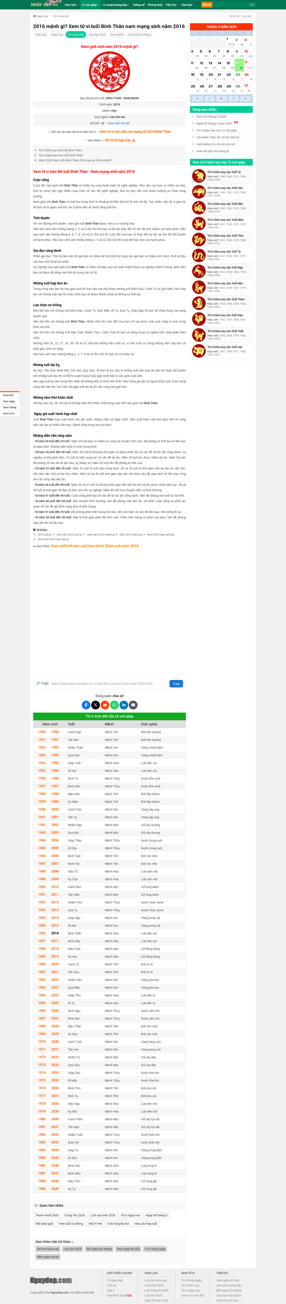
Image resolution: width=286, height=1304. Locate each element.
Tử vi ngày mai (130, 1215)
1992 (55, 747)
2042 (55, 1134)
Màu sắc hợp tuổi (146, 1224)
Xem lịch (8, 395)
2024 (55, 995)
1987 (42, 1173)
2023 (55, 987)
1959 (42, 956)
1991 (55, 739)
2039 (55, 1111)
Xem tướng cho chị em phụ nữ (215, 144)
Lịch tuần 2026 (154, 1285)
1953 (42, 910)
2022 (55, 979)
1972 (42, 1057)
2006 (55, 855)
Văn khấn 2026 (119, 1295)
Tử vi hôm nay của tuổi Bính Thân (60, 150)
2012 (55, 902)
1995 (55, 770)
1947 (42, 863)
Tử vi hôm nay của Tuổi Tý (224, 172)
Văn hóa (188, 5)
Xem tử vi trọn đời (192, 1295)
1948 (42, 871)
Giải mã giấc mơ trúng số (212, 151)
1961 (42, 972)
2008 (55, 871)
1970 (42, 1041)
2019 (55, 956)
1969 (42, 1034)
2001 (55, 817)
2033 (55, 1064)
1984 (42, 1150)
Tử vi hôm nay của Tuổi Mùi (225, 283)
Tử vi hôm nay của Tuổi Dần (225, 204)
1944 (42, 840)
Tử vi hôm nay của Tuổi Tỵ (224, 251)
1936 (42, 778)
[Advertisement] (109, 579)
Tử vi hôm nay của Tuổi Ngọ (225, 267)
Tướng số (139, 5)
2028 (55, 1026)
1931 (42, 739)
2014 (55, 917)
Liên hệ (111, 1285)
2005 (55, 848)
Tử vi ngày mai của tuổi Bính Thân (60, 155)
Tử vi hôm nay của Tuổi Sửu (225, 188)
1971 (42, 1049)
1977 (42, 1095)
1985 (42, 1157)
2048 (55, 1181)
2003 (55, 832)
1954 (42, 917)
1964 (42, 995)
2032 (55, 1057)
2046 (55, 1165)
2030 (55, 1041)
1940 (42, 809)
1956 (42, 933)
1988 (42, 1181)
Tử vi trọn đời (76, 34)
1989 (42, 1188)
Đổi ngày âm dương (99, 1249)
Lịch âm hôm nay (155, 1280)
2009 (55, 879)
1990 (55, 732)
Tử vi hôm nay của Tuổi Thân (225, 299)
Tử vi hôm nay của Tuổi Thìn (225, 236)
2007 (55, 863)
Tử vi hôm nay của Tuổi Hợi (224, 347)
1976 (42, 1088)
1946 (42, 855)
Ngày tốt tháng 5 (156, 1215)
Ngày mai (57, 34)
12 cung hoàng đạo (116, 5)
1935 (42, 770)
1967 (42, 1018)
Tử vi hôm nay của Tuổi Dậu (225, 315)
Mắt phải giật (44, 1224)
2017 (55, 941)
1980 (42, 1119)
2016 (55, 933)
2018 (55, 948)
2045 (55, 1157)
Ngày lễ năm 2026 (156, 1300)
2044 (55, 1150)
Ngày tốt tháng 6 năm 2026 (217, 123)
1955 (42, 925)
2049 (55, 1188)
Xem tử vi (8, 413)
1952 (42, 902)
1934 (42, 763)
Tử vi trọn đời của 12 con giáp (109, 716)
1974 (42, 1072)
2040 (55, 1119)
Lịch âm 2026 (73, 1249)
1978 (42, 1103)
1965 (42, 1003)
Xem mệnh (116, 34)
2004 (55, 840)
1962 (42, 979)
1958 (42, 948)
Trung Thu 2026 (74, 1215)
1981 (42, 1126)
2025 (55, 1003)
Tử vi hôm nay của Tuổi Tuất (225, 331)
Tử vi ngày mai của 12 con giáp (216, 130)
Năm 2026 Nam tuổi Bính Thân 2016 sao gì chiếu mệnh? (75, 160)
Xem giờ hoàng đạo (229, 1285)
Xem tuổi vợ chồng (139, 34)
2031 (55, 1049)
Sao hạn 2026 (97, 34)
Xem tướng (9, 407)
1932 (42, 747)
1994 (55, 763)
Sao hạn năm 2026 (228, 1295)
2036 (55, 1088)
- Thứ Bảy (240, 16)
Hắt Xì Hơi (95, 1224)
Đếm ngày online (48, 1257)
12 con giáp (90, 5)
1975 (42, 1080)
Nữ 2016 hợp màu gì (120, 140)
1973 (42, 1064)
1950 (42, 886)
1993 (55, 755)
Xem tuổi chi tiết (118, 123)
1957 (42, 941)
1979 (42, 1111)
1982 (42, 1134)
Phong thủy (155, 5)
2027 (55, 1018)
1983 (42, 1142)
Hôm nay (41, 34)
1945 (42, 848)
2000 (55, 809)
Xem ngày (9, 401)
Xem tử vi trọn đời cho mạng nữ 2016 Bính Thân (135, 131)
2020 (55, 964)
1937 (42, 786)
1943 (42, 832)
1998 (55, 793)
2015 (55, 925)
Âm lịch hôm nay (48, 1249)
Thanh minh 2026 (47, 1215)
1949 (42, 879)
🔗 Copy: (42, 683)
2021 (55, 972)
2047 (55, 1173)
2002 (55, 824)
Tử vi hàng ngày (155, 1249)
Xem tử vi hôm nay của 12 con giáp (219, 162)
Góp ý (110, 1290)
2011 (55, 894)
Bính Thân (71, 185)
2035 (55, 1080)
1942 (42, 824)
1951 (42, 894)
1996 (55, 778)
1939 (42, 801)
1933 (42, 755)
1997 (55, 786)
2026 (55, 1010)
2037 (55, 1095)
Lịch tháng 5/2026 (156, 1290)
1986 (42, 1165)
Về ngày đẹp (115, 1280)
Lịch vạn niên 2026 (103, 1215)
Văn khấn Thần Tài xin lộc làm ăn (217, 137)
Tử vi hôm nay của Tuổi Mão (225, 220)
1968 (42, 1026)
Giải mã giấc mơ (118, 1224)
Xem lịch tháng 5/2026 (211, 116)
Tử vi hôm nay (190, 1285)
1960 (42, 964)
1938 (42, 793)
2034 (55, 1072)
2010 (55, 886)
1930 (42, 732)
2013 (55, 910)
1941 (42, 817)
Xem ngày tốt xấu (128, 1249)
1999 (55, 801)
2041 (55, 1126)
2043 (55, 1142)
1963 (42, 987)
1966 (42, 1010)
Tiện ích (172, 5)
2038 (55, 1103)
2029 (55, 1034)
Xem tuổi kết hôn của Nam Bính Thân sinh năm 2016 (95, 545)
